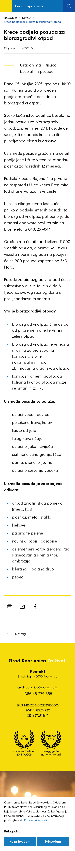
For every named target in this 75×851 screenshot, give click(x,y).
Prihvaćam (53, 841)
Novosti (26, 17)
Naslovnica (10, 17)
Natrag (20, 634)
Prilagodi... (12, 831)
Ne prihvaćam (19, 841)
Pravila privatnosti (35, 820)
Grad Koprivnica (29, 6)
